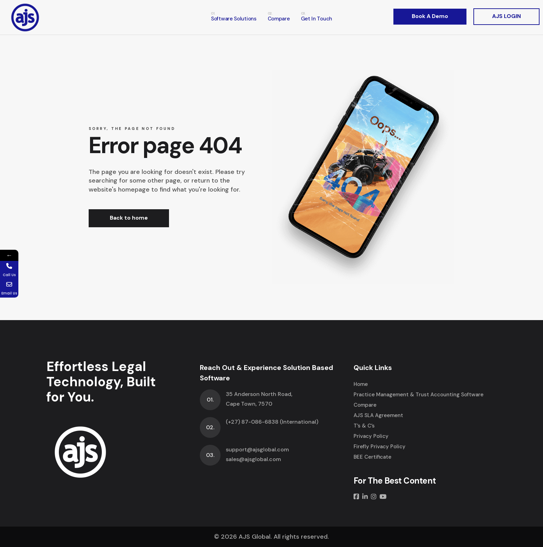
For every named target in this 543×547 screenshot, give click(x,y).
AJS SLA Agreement (378, 415)
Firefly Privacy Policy (380, 446)
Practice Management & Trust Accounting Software (418, 394)
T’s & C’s (364, 425)
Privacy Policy (371, 436)
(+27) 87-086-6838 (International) (272, 421)
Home (361, 384)
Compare (365, 405)
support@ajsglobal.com (257, 449)
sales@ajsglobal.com (253, 459)
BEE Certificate (372, 456)
